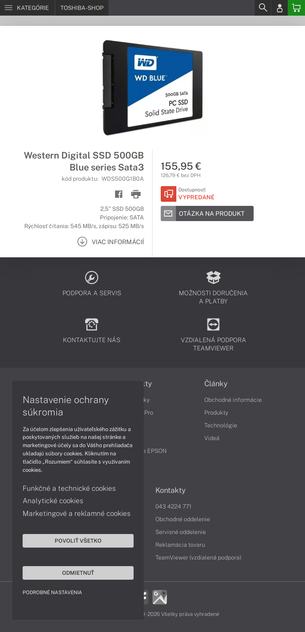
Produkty (216, 412)
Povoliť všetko (78, 540)
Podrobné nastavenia (52, 592)
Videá (212, 438)
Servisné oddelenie (180, 532)
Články (216, 383)
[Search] (262, 8)
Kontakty (170, 490)
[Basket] (296, 8)
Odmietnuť (78, 572)
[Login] (279, 8)
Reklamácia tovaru (180, 544)
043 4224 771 (173, 506)
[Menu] (27, 8)
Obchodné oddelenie (182, 519)
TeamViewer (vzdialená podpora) (198, 557)
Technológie (220, 425)
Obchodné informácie (233, 399)
